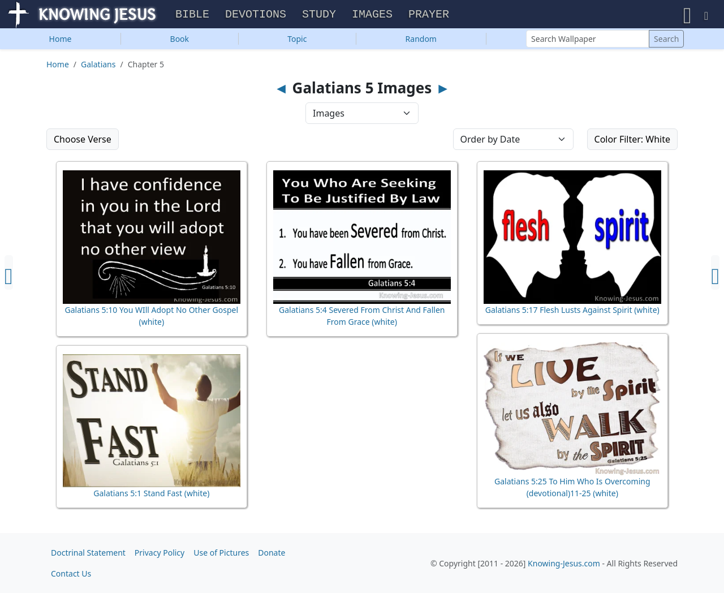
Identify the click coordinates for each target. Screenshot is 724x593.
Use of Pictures (221, 552)
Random (421, 41)
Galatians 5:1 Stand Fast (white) (151, 496)
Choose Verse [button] (82, 142)
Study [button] (319, 16)
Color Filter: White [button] (632, 142)
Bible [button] (192, 16)
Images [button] (372, 16)
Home (60, 41)
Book (179, 41)
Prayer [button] (428, 16)
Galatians (98, 67)
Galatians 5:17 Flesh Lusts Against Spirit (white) (572, 312)
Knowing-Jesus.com (564, 563)
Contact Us (71, 573)
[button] (687, 15)
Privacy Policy (159, 552)
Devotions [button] (255, 16)
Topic (297, 41)
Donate (271, 552)
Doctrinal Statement (88, 552)
